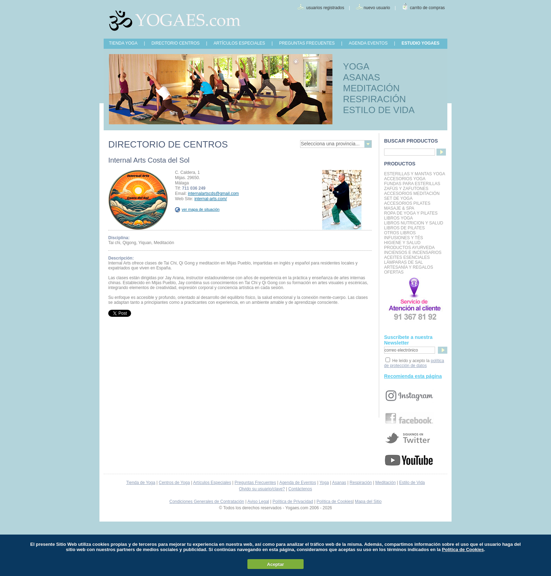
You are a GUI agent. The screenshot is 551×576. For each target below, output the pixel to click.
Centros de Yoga (174, 482)
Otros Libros (400, 232)
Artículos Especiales (212, 482)
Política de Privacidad (293, 501)
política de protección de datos (414, 363)
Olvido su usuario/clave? (262, 488)
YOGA (356, 66)
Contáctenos (300, 488)
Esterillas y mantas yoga (414, 173)
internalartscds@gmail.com (213, 193)
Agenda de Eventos (297, 482)
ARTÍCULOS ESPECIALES (239, 43)
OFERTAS (394, 272)
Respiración (361, 482)
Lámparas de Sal (403, 262)
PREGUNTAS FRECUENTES (307, 43)
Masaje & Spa (399, 208)
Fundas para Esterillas (412, 183)
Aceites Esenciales (407, 257)
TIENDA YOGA (123, 43)
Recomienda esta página (413, 376)
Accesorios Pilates (407, 203)
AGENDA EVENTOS (368, 43)
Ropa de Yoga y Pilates (410, 213)
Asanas (339, 482)
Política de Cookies (335, 501)
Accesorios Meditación (412, 193)
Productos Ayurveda (409, 247)
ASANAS (361, 77)
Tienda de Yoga (140, 482)
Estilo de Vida (412, 482)
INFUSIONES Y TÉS (403, 237)
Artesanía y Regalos (408, 267)
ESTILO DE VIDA (379, 110)
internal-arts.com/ (210, 198)
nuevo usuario (377, 7)
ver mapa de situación (197, 209)
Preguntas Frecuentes (255, 482)
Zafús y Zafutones (406, 188)
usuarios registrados (325, 7)
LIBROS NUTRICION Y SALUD (413, 223)
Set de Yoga (398, 198)
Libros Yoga (398, 218)
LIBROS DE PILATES (404, 227)
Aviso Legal (258, 501)
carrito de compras (427, 7)
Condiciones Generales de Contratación (206, 501)
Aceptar (275, 564)
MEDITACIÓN (371, 88)
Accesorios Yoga (405, 178)
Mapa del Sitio (368, 501)
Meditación (385, 482)
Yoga (324, 482)
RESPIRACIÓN (374, 99)
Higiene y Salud (402, 242)
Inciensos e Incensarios (412, 252)
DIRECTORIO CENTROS (175, 43)
